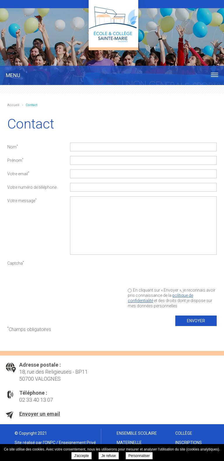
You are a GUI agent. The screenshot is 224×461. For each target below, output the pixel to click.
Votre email (18, 173)
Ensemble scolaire (137, 433)
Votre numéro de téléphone (32, 187)
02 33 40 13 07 (36, 400)
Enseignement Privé (77, 442)
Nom (12, 146)
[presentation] (172, 270)
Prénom (15, 160)
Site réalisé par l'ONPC (35, 442)
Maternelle (129, 442)
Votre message (21, 200)
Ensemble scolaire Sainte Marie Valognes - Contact (113, 23)
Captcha (15, 263)
